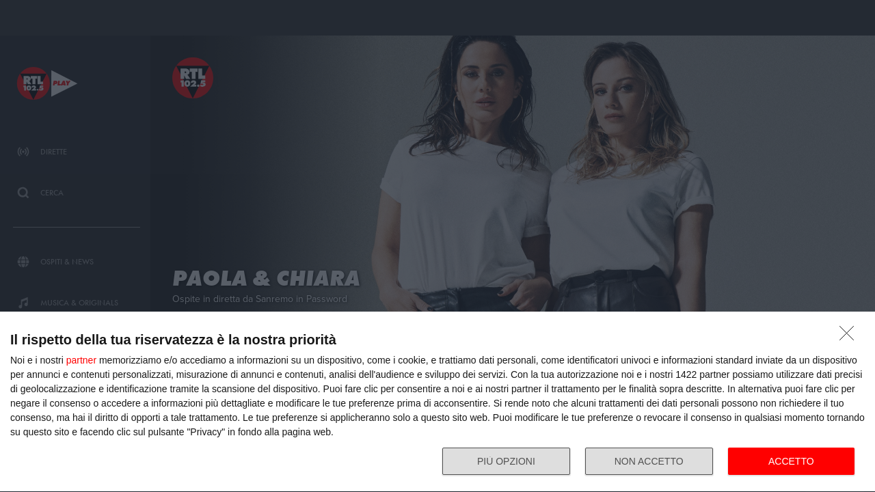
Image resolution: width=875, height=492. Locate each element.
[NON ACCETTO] (850, 337)
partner (81, 360)
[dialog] (437, 402)
